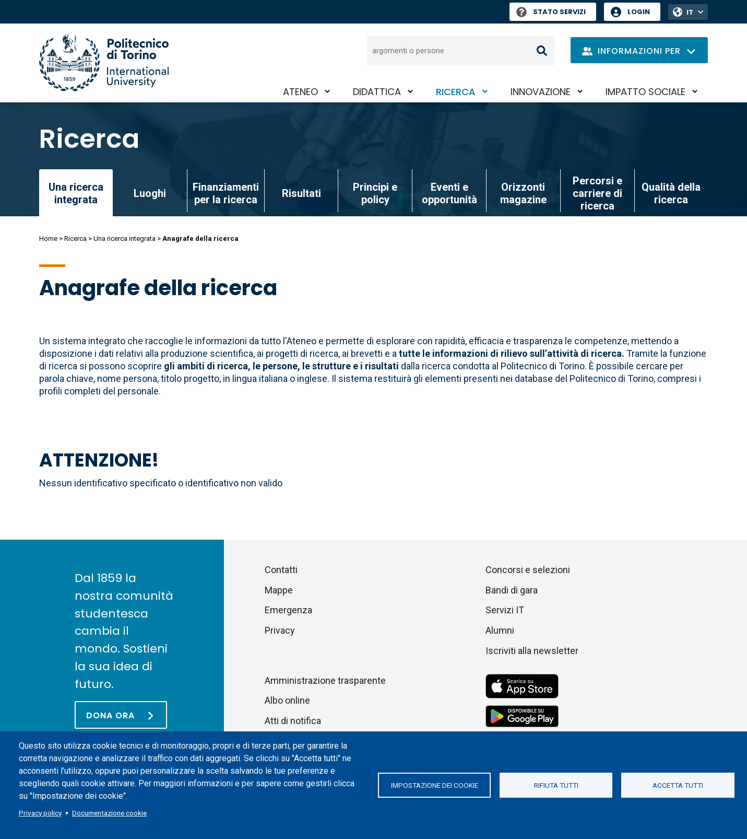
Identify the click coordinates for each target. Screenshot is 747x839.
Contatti (281, 569)
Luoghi (150, 193)
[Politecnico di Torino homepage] (104, 62)
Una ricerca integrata (124, 238)
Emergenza (288, 609)
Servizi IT (504, 609)
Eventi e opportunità (449, 193)
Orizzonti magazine (523, 193)
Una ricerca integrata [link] (76, 193)
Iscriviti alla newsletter (531, 650)
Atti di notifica (293, 720)
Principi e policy (375, 193)
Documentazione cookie (109, 813)
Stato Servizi (551, 12)
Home (48, 238)
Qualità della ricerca (671, 193)
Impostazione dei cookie (434, 785)
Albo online (287, 700)
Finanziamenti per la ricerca (226, 193)
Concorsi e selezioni (527, 569)
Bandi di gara (511, 590)
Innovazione (541, 91)
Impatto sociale (645, 91)
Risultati (301, 193)
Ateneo (300, 91)
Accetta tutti (678, 785)
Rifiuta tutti (556, 785)
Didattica (377, 91)
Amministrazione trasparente (325, 680)
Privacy (280, 630)
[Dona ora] (121, 715)
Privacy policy (40, 813)
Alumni (499, 630)
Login (638, 12)
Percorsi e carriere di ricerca (597, 193)
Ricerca (456, 91)
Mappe (279, 590)
